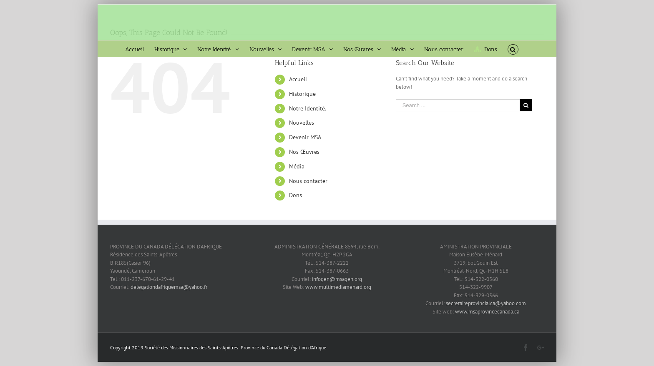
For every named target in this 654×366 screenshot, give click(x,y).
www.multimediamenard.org (338, 287)
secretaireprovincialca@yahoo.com (486, 303)
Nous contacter (308, 181)
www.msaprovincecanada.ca (487, 311)
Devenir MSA (305, 137)
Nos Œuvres (304, 151)
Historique (302, 94)
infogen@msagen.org (337, 279)
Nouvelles (301, 122)
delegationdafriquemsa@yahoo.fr (168, 287)
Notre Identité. (307, 108)
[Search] (513, 48)
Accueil (298, 79)
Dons (295, 195)
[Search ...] (458, 105)
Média (296, 166)
